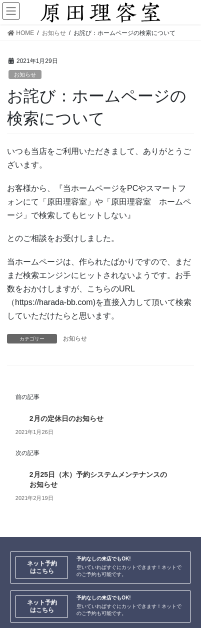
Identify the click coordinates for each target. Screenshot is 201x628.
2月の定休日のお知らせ (67, 418)
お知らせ (25, 75)
